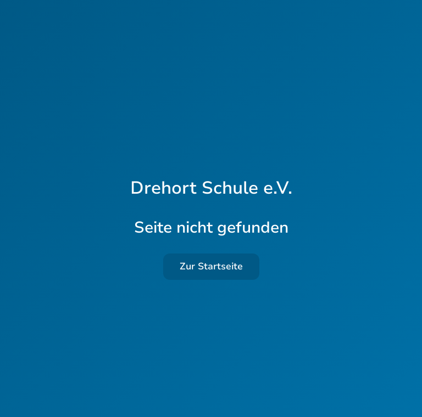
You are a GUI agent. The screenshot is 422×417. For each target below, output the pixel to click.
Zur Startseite (211, 266)
